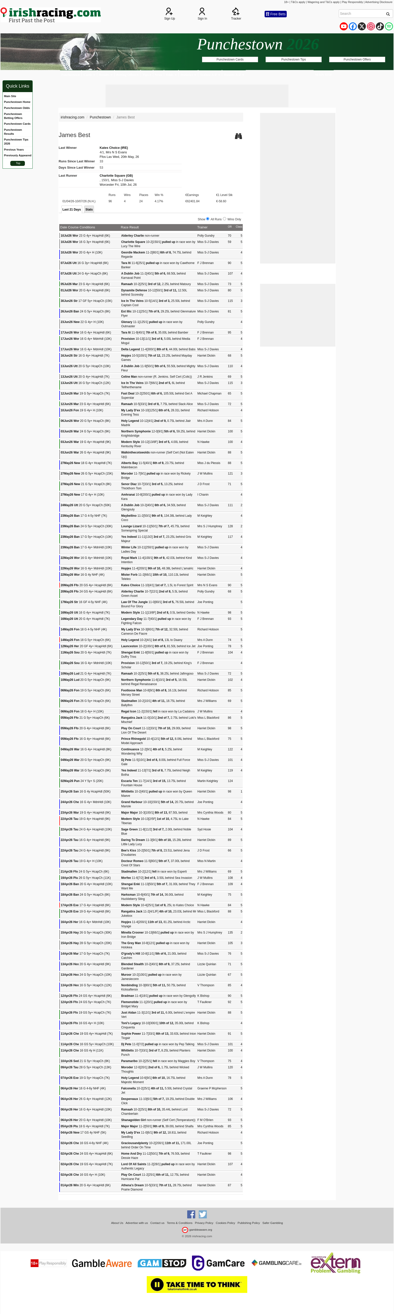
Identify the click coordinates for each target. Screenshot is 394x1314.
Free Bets (276, 14)
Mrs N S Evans (116, 152)
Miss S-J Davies (122, 180)
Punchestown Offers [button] (357, 59)
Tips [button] (146, 75)
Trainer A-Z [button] (210, 75)
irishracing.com (72, 117)
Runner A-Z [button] (234, 75)
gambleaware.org (197, 1229)
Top (18, 163)
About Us (117, 1222)
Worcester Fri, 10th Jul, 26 (118, 184)
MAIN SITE (323, 75)
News (158, 75)
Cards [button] (89, 75)
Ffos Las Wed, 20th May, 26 (119, 157)
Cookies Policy (225, 1222)
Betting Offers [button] (127, 75)
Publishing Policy (249, 1222)
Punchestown (70, 75)
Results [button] (106, 75)
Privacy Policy (204, 1222)
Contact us (157, 1222)
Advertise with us (137, 1222)
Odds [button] (171, 75)
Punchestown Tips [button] (293, 59)
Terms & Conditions (179, 1222)
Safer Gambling (272, 1222)
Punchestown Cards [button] (230, 59)
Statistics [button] (188, 75)
